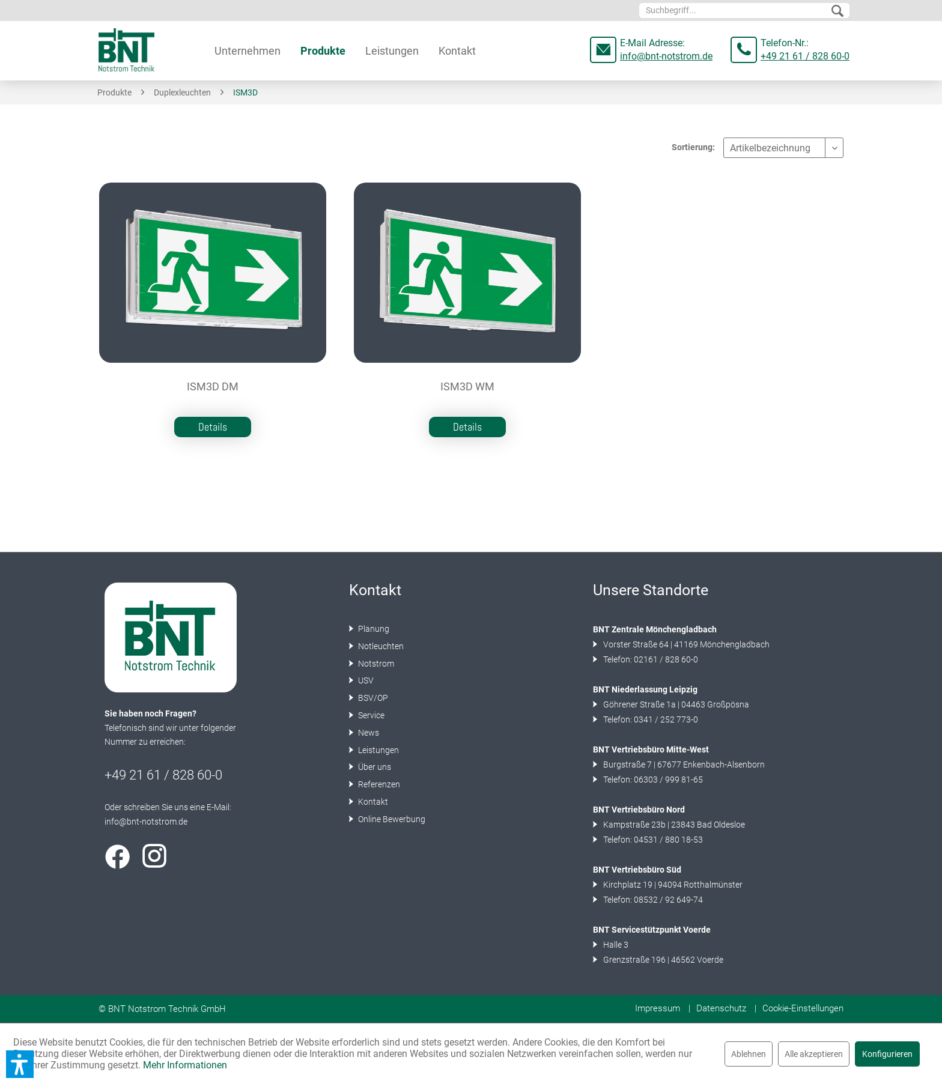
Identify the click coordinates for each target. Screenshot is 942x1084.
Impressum (657, 1008)
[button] (20, 1064)
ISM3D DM (213, 387)
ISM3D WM (467, 387)
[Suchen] (837, 11)
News (367, 732)
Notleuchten (380, 646)
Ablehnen (748, 1054)
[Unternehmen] (247, 51)
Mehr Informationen (185, 1065)
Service (370, 715)
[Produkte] (323, 51)
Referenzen (378, 784)
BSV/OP (372, 698)
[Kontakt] (457, 51)
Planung (372, 629)
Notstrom (375, 663)
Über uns (373, 767)
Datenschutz (721, 1008)
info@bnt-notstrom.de (666, 56)
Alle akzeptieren (814, 1054)
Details (212, 427)
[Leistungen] (392, 51)
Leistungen (377, 750)
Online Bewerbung (390, 819)
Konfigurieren (887, 1054)
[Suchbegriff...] (744, 10)
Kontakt (372, 802)
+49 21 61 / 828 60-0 (805, 56)
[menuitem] (744, 10)
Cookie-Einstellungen (802, 1008)
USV (365, 680)
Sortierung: (693, 147)
